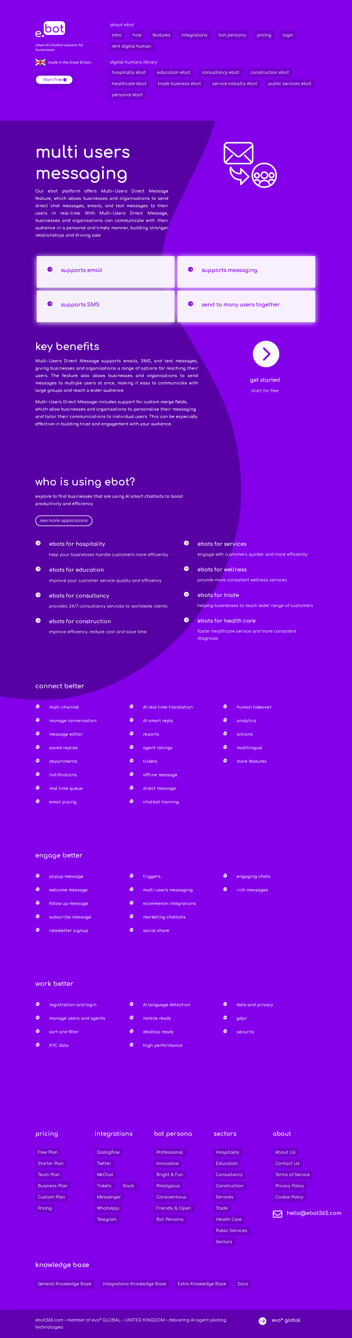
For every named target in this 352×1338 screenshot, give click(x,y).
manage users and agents (77, 1018)
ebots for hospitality (77, 544)
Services (224, 1197)
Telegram (107, 1219)
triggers (152, 876)
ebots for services (221, 544)
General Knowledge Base (65, 1284)
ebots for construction (80, 621)
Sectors (224, 1242)
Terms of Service (292, 1175)
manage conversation (73, 721)
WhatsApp (108, 1208)
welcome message (68, 890)
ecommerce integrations (169, 903)
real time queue (66, 788)
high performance (162, 1045)
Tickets (104, 1186)
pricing (264, 35)
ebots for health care (226, 621)
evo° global (286, 1320)
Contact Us (287, 1163)
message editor (66, 734)
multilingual (249, 748)
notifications (63, 775)
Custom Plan (51, 1197)
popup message (66, 876)
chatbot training (161, 802)
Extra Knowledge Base (201, 1284)
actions (245, 734)
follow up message (68, 903)
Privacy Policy (289, 1186)
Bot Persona (169, 1219)
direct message (159, 788)
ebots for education (76, 570)
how (137, 35)
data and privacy (255, 1005)
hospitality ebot (129, 72)
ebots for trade (218, 595)
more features (252, 761)
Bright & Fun (169, 1175)
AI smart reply (158, 721)
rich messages (252, 890)
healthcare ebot (129, 84)
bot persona (232, 35)
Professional (169, 1152)
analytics (246, 721)
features (161, 35)
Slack (128, 1186)
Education (227, 1163)
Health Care (229, 1219)
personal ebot (127, 95)
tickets (150, 761)
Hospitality (227, 1152)
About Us (285, 1152)
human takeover (254, 707)
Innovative (167, 1163)
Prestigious (168, 1186)
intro (117, 35)
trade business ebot (179, 84)
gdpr (242, 1018)
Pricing (45, 1208)
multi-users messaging (168, 890)
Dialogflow (108, 1152)
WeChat (105, 1175)
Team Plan (49, 1175)
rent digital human (131, 46)
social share (156, 931)
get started (265, 380)
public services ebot (289, 84)
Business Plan (52, 1186)
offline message (160, 775)
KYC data (59, 1045)
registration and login (73, 1005)
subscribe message (70, 917)
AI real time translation (168, 707)
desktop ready (158, 1032)
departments (63, 761)
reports (151, 734)
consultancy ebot (220, 72)
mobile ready (157, 1018)
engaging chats (253, 876)
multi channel (64, 707)
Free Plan (48, 1152)
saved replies (63, 748)
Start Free (52, 80)
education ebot (173, 72)
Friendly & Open (173, 1208)
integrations (194, 35)
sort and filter (64, 1032)
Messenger (109, 1197)
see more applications (64, 520)
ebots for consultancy (79, 596)
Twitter (104, 1163)
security (245, 1032)
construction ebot (269, 72)
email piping (63, 802)
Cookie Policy (289, 1197)
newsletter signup (68, 931)
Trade (222, 1208)
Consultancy (229, 1175)
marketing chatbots (164, 917)
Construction (229, 1186)
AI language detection (166, 1005)
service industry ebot (234, 84)
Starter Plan (51, 1163)
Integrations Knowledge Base (134, 1284)
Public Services (231, 1230)
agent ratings (157, 748)
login (288, 35)
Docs (243, 1284)
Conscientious (171, 1197)
